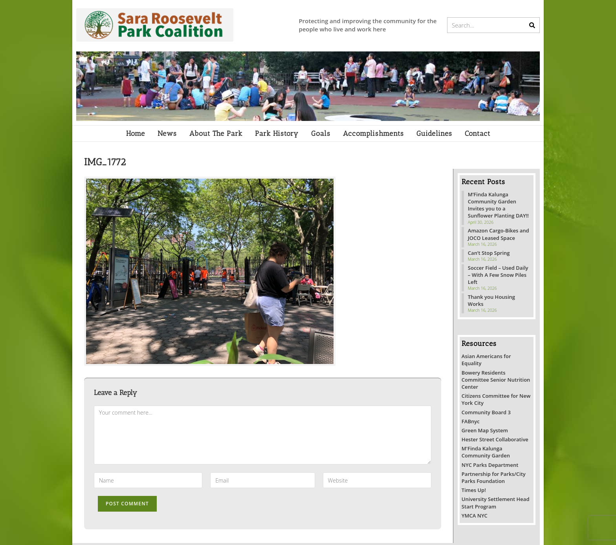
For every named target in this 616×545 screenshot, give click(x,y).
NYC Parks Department (490, 464)
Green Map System (485, 430)
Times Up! (474, 490)
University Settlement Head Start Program (496, 503)
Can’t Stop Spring (489, 252)
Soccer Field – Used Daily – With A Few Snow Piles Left (498, 274)
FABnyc (471, 421)
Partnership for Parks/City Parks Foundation (494, 477)
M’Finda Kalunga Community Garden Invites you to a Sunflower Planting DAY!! (498, 205)
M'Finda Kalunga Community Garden (486, 452)
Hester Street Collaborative (495, 439)
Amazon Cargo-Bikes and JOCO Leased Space (498, 234)
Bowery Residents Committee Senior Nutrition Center (496, 379)
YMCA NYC (475, 515)
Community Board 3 (486, 412)
